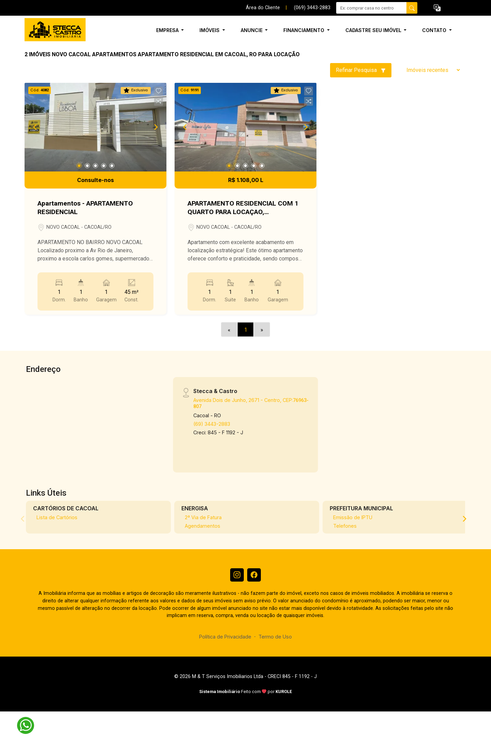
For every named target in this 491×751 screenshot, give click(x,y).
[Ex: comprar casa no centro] (371, 8)
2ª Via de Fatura (203, 517)
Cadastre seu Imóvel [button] (374, 30)
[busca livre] (411, 8)
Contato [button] (435, 30)
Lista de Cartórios (56, 517)
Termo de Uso (275, 637)
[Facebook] (254, 575)
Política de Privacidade (225, 637)
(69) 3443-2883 (211, 424)
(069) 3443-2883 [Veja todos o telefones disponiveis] (312, 8)
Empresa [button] (168, 30)
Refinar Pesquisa (361, 70)
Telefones (345, 526)
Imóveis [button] (210, 30)
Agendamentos (202, 526)
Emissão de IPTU (352, 517)
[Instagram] (237, 575)
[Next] (155, 127)
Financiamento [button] (304, 30)
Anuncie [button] (252, 30)
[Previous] (35, 127)
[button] (437, 8)
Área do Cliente (263, 8)
